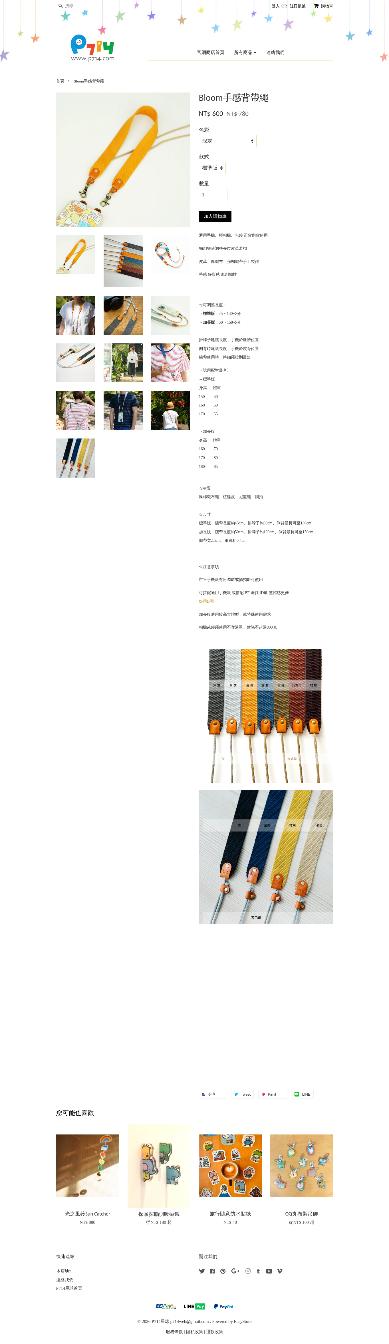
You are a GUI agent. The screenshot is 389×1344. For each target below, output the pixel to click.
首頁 (60, 81)
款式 (204, 157)
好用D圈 (206, 601)
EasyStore (243, 1321)
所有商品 (245, 52)
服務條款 (174, 1331)
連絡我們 (275, 52)
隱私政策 (194, 1331)
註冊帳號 (298, 6)
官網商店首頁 (210, 52)
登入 (276, 6)
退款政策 (214, 1331)
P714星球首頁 (69, 1288)
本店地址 (64, 1271)
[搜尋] (73, 6)
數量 (204, 183)
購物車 (327, 6)
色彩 (204, 130)
